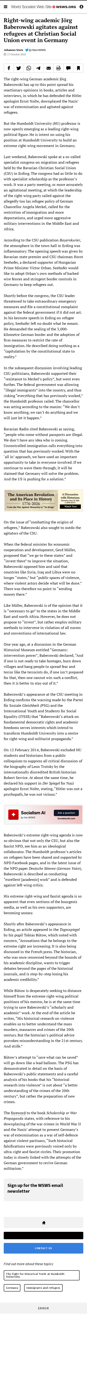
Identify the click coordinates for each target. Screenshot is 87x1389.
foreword (18, 1112)
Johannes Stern (13, 50)
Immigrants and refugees (43, 1287)
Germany (12, 1287)
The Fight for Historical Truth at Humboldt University (35, 1275)
